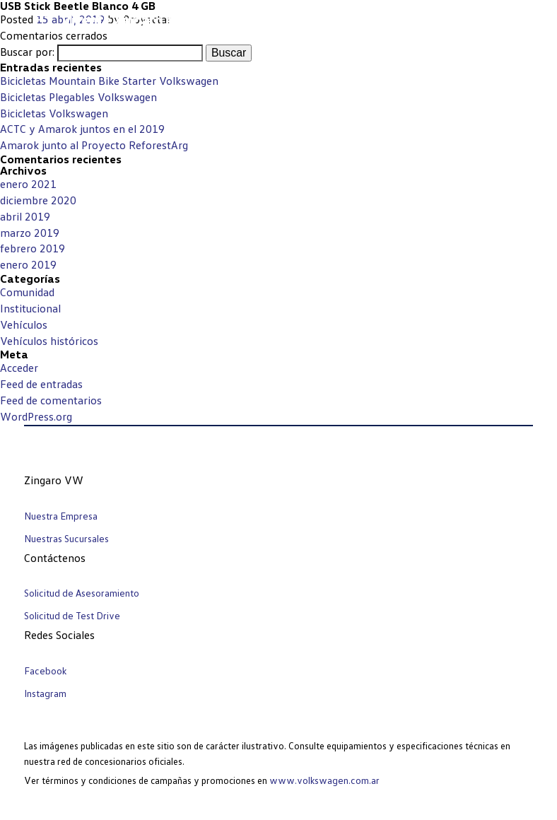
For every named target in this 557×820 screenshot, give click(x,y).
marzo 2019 (29, 233)
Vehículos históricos (49, 341)
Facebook (45, 670)
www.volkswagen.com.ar (324, 780)
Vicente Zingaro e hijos (133, 19)
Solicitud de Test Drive (72, 615)
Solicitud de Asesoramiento (81, 593)
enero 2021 (28, 184)
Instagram (45, 693)
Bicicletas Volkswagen (54, 113)
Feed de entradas (41, 384)
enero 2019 (28, 264)
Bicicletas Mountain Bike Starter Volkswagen (109, 81)
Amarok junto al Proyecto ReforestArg (94, 145)
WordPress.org (36, 416)
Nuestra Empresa (61, 516)
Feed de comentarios (51, 400)
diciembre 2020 (38, 200)
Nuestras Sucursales (66, 538)
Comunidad (27, 292)
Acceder (19, 368)
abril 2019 (25, 216)
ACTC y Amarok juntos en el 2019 (82, 129)
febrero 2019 (32, 248)
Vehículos (23, 324)
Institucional (30, 308)
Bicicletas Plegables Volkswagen (78, 97)
